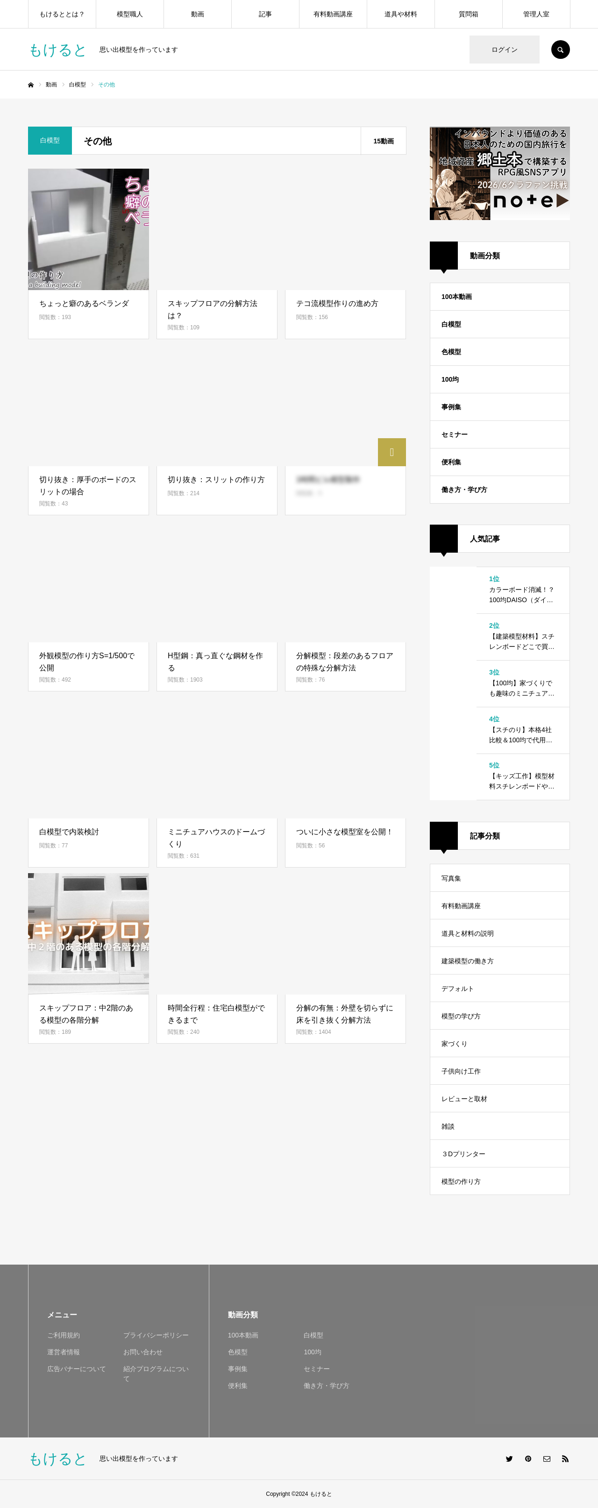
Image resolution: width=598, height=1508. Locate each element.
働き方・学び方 (464, 489)
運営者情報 (63, 1352)
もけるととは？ (62, 14)
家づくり (454, 1043)
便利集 (451, 462)
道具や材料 (400, 14)
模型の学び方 (461, 1016)
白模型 (451, 324)
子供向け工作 (461, 1071)
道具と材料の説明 (467, 933)
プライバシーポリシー (156, 1335)
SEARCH (560, 49)
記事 (265, 14)
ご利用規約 (63, 1335)
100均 (450, 379)
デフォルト (457, 988)
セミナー (454, 434)
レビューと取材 (464, 1099)
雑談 (448, 1126)
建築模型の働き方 (467, 961)
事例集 (451, 407)
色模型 (451, 352)
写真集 (451, 878)
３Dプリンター (463, 1154)
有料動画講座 (333, 14)
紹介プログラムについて (156, 1373)
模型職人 (130, 14)
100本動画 (456, 296)
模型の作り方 (461, 1181)
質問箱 (468, 14)
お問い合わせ (143, 1352)
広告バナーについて (76, 1369)
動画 (197, 14)
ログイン (504, 49)
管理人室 (536, 14)
